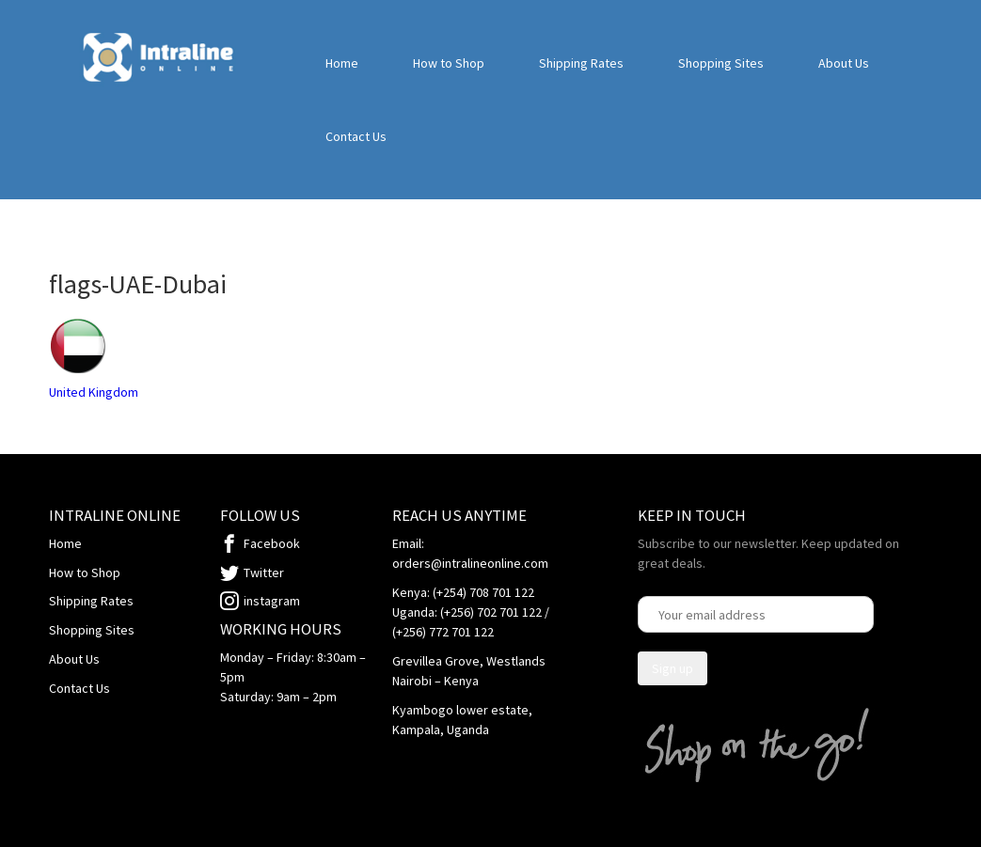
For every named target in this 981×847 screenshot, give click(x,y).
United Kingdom (93, 392)
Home (341, 63)
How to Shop (448, 63)
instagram (272, 600)
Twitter (264, 572)
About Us (843, 63)
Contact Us (356, 136)
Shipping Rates (581, 63)
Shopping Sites (721, 63)
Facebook (272, 543)
